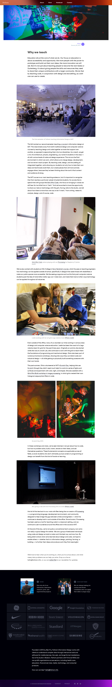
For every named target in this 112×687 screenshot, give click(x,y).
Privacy (67, 683)
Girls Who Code (52, 182)
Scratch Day (64, 365)
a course (64, 144)
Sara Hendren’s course (60, 269)
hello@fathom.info (51, 669)
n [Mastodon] (77, 683)
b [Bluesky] (80, 683)
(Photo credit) (69, 338)
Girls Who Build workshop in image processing (44, 373)
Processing (61, 262)
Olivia (79, 43)
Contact (58, 683)
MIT (29, 147)
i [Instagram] (75, 683)
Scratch (30, 368)
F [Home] (6, 2)
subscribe (52, 560)
